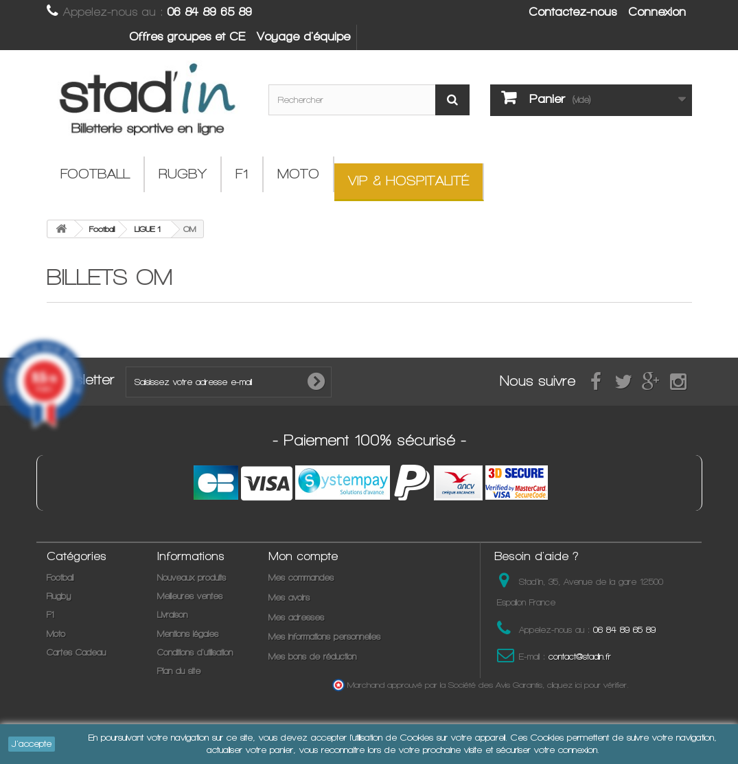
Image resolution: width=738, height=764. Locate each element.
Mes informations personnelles (324, 636)
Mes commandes (301, 577)
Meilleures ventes (189, 596)
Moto (298, 174)
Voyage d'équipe (303, 36)
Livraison (172, 614)
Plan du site (178, 671)
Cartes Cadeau (76, 652)
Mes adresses (296, 617)
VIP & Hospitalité (408, 181)
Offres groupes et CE (187, 36)
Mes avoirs (289, 597)
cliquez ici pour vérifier (587, 684)
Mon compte (303, 556)
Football (95, 174)
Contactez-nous (572, 11)
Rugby (183, 174)
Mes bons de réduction (312, 656)
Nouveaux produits (191, 577)
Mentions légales (187, 633)
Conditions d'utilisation (195, 652)
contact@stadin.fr (580, 656)
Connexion (657, 11)
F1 (242, 174)
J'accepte (31, 744)
